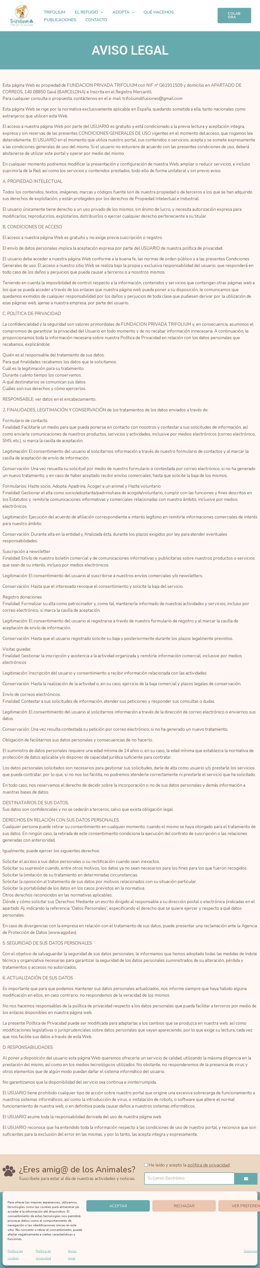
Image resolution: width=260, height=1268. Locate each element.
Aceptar (118, 1206)
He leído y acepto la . (188, 1165)
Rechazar (184, 1206)
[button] (98, 12)
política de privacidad (207, 1165)
